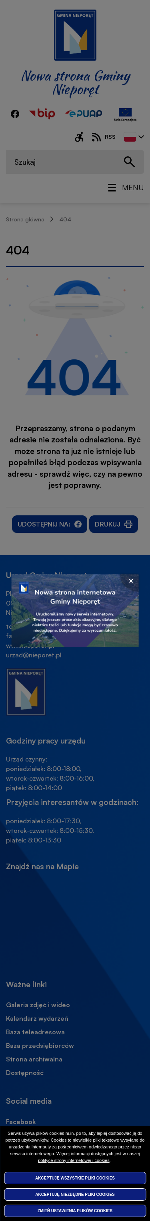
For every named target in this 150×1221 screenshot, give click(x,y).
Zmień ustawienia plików (75, 1211)
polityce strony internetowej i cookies (74, 1160)
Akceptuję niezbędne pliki (74, 1194)
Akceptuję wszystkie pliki (75, 1178)
